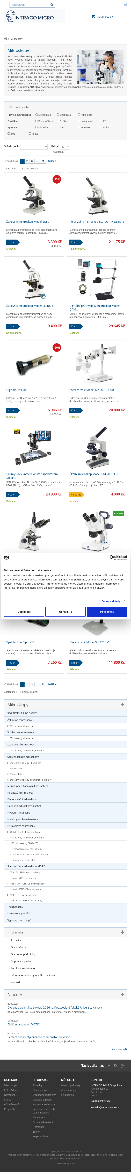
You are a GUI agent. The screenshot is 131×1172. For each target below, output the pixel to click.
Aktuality (15, 940)
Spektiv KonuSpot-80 (20, 642)
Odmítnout (24, 611)
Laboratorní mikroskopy (20, 744)
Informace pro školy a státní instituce (32, 975)
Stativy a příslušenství (23, 860)
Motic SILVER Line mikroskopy (25, 872)
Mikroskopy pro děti (18, 913)
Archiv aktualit (119, 1049)
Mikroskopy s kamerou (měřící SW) (27, 750)
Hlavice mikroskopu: (19, 114)
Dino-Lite (41, 127)
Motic (61, 127)
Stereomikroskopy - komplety (25, 763)
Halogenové (85, 121)
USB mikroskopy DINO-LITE (24, 843)
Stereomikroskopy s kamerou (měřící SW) (31, 779)
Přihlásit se (67, 1094)
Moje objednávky (71, 1085)
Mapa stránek (40, 1136)
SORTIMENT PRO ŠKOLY (22, 713)
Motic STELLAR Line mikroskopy (26, 900)
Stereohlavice (17, 768)
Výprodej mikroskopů (19, 920)
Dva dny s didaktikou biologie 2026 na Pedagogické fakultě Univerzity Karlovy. (55, 1007)
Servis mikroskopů (43, 1122)
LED (102, 121)
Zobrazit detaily (111, 600)
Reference (39, 1126)
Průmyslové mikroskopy (21, 826)
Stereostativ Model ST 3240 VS (89, 642)
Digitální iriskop (16, 390)
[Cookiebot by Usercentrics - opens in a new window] (112, 557)
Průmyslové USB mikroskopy (27, 849)
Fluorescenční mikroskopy (22, 799)
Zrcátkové (63, 121)
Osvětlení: (13, 121)
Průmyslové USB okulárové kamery (30, 854)
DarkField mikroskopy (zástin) (24, 806)
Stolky (7, 1099)
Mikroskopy (18, 704)
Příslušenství (11, 1104)
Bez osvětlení (44, 121)
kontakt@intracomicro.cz (105, 1107)
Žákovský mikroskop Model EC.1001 (29, 306)
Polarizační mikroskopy (20, 792)
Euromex (84, 127)
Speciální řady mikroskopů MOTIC (26, 866)
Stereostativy (17, 774)
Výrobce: (13, 127)
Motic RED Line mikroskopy (24, 895)
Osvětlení (9, 1094)
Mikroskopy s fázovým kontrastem (27, 786)
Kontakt (15, 982)
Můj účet (67, 1079)
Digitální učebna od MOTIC (24, 1024)
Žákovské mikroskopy (19, 720)
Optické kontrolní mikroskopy (25, 832)
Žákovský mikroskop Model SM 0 (27, 222)
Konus (33, 133)
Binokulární (64, 114)
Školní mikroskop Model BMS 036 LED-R (95, 474)
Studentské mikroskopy (20, 732)
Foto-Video (10, 1090)
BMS (12, 133)
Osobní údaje (68, 1090)
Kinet (72, 1163)
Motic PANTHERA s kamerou (26, 889)
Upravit (65, 611)
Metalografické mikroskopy (23, 819)
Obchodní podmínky (22, 954)
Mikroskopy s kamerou (21, 726)
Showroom (39, 1117)
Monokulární (43, 114)
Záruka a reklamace (22, 968)
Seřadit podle (11, 146)
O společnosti (18, 947)
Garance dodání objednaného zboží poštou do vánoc (39, 1037)
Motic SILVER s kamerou (24, 878)
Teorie (36, 1131)
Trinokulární (85, 114)
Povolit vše (107, 611)
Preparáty (9, 1109)
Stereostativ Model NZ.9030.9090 (91, 390)
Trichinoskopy (15, 907)
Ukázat (55, 146)
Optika (104, 127)
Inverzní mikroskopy (18, 812)
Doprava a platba (20, 961)
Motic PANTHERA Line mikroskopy (27, 883)
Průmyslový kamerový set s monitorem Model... (32, 476)
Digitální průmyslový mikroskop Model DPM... (94, 307)
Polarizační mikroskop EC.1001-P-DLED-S (96, 222)
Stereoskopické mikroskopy (23, 757)
